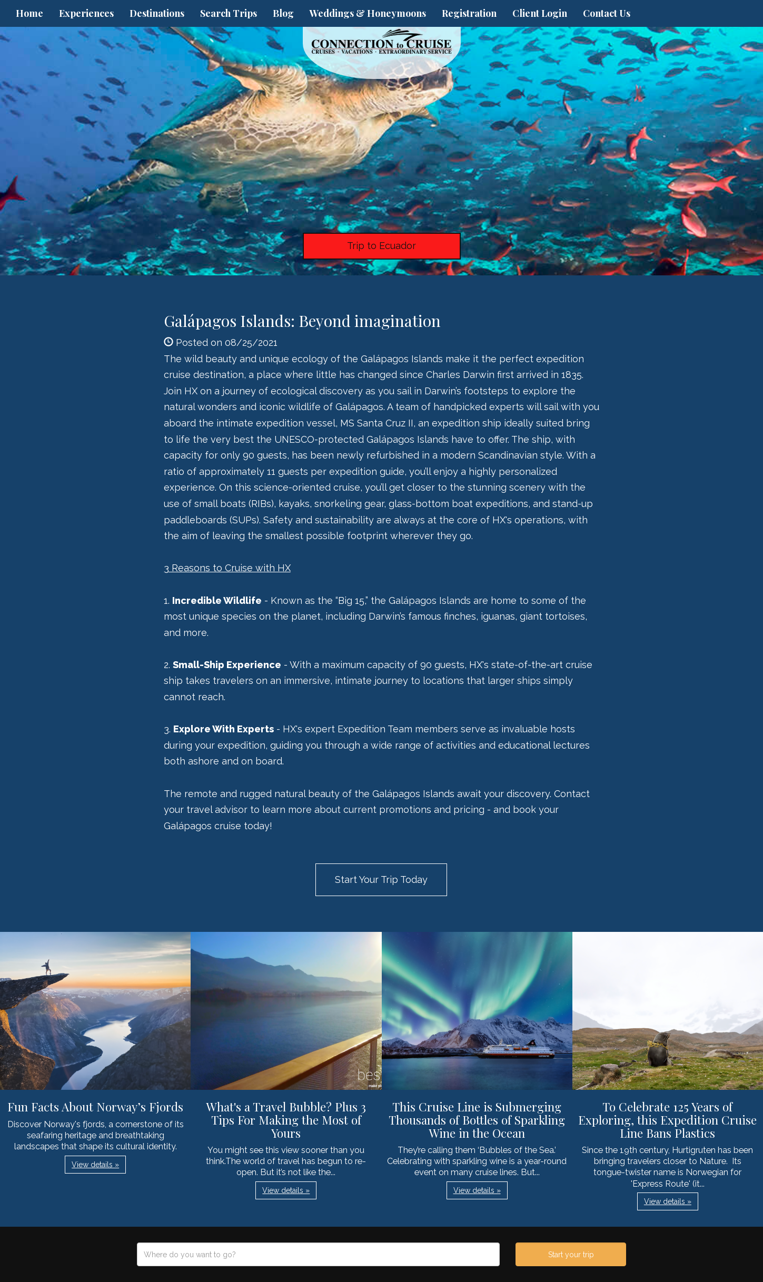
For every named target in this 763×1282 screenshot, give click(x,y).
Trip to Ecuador (381, 245)
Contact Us (606, 13)
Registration (469, 13)
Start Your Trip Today (381, 879)
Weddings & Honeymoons (368, 13)
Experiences (86, 13)
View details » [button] (95, 1164)
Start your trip (571, 1254)
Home (29, 13)
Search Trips (228, 13)
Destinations (157, 13)
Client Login (539, 13)
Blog (283, 13)
